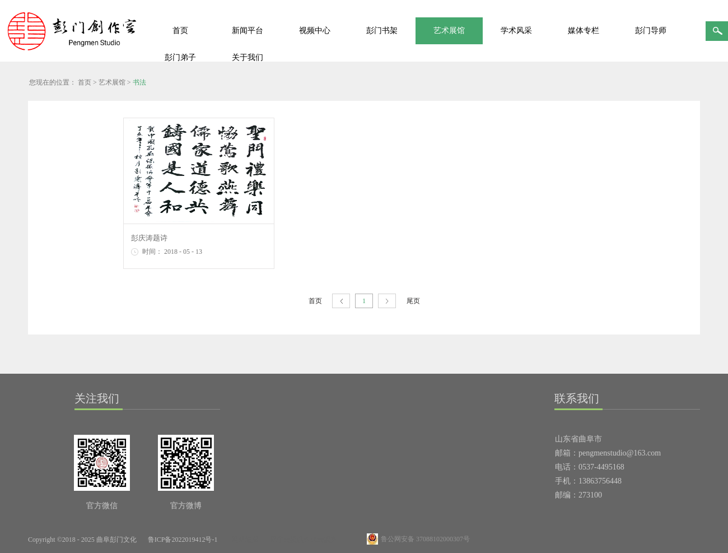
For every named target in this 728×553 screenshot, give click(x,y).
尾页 (413, 301)
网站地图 (243, 539)
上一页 (341, 301)
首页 (180, 30)
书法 (139, 82)
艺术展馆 (112, 82)
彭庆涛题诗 (149, 238)
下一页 (387, 301)
